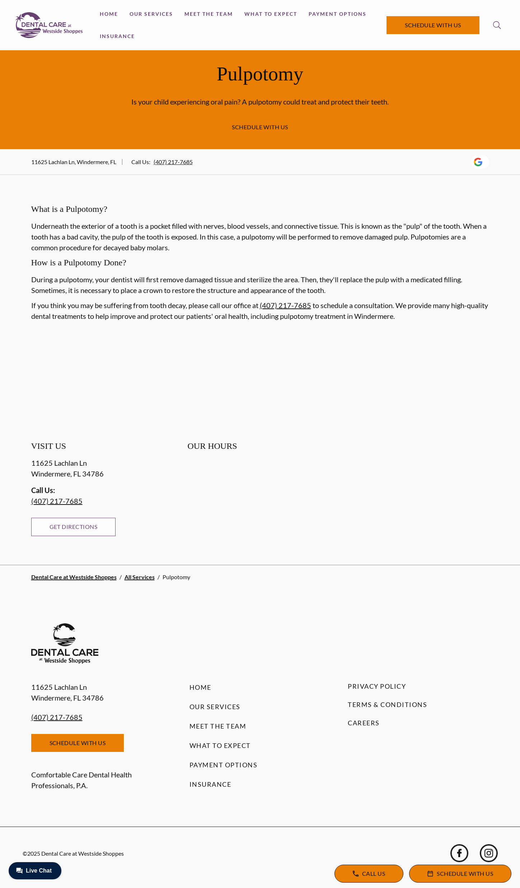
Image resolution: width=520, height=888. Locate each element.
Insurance (117, 36)
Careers (364, 723)
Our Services (151, 14)
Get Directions (74, 526)
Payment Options (337, 14)
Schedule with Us (433, 25)
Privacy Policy (377, 686)
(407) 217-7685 (173, 161)
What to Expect (270, 14)
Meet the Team (208, 14)
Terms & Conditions (387, 704)
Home (109, 14)
